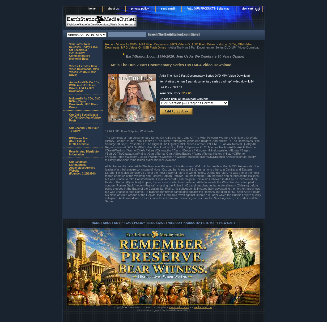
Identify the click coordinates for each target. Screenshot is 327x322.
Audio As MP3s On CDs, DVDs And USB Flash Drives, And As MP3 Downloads (84, 87)
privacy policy (140, 8)
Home (109, 44)
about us (113, 8)
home (92, 8)
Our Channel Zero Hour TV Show (84, 129)
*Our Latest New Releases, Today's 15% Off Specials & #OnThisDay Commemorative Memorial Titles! (83, 51)
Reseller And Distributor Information (84, 153)
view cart (247, 8)
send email (168, 8)
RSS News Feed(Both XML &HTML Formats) (79, 141)
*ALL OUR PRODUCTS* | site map (208, 8)
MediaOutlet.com (203, 307)
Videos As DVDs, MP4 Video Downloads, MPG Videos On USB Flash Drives (165, 44)
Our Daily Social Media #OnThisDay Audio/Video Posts (85, 117)
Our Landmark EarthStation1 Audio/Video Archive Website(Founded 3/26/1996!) (82, 167)
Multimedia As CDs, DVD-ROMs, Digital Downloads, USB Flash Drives (85, 103)
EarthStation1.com (179, 307)
